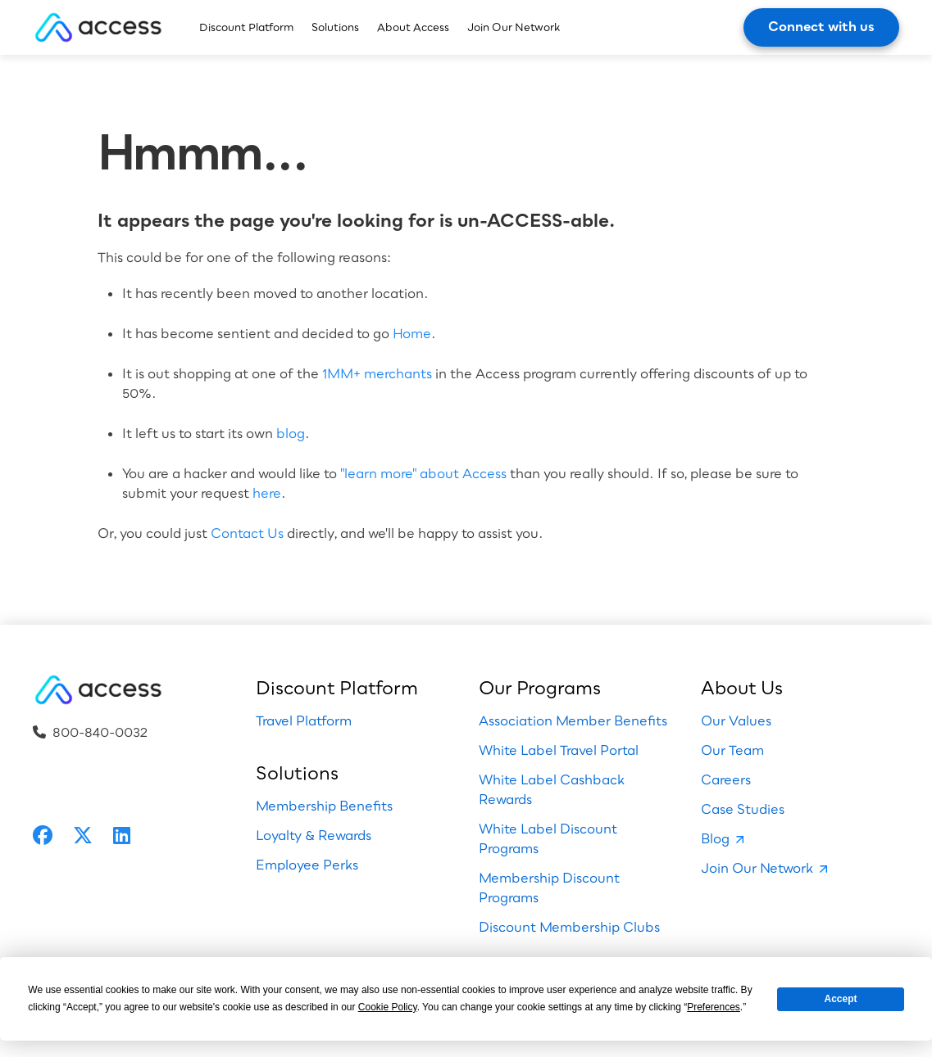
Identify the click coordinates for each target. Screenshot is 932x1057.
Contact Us (247, 533)
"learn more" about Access (423, 473)
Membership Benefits (324, 805)
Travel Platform (304, 720)
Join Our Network (513, 27)
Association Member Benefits (573, 720)
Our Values (736, 720)
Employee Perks (307, 864)
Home (412, 333)
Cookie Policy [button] (387, 1007)
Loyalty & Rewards (313, 835)
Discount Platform (246, 27)
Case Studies (742, 809)
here (266, 493)
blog (290, 433)
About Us (742, 687)
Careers (726, 779)
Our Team (732, 750)
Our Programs (540, 687)
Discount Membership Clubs (569, 927)
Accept (841, 999)
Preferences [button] (713, 1007)
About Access (413, 27)
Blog (715, 838)
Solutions (335, 27)
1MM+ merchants (377, 373)
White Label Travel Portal (559, 750)
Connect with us (821, 26)
